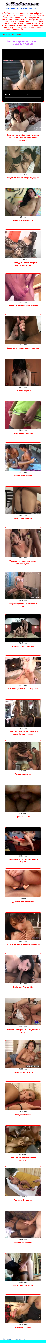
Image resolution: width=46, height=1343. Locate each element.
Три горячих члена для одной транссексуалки (22, 562)
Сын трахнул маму (19, 1342)
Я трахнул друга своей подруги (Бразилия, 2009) (23, 264)
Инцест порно (34, 1342)
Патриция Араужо (23, 774)
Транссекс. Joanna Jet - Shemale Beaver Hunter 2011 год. (23, 732)
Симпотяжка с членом (23, 433)
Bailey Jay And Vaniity (23, 987)
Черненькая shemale (23, 1243)
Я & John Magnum (23, 391)
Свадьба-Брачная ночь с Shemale (23, 305)
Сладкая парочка (23, 1328)
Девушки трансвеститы (23, 902)
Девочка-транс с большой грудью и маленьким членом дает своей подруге (23, 137)
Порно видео (5, 1342)
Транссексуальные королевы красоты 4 (23, 1158)
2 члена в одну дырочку (23, 646)
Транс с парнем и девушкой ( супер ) (23, 944)
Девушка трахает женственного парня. (23, 605)
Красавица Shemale (23, 518)
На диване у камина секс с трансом (23, 689)
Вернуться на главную (12, 34)
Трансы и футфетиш (23, 1200)
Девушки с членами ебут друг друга (23, 178)
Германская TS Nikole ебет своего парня (23, 860)
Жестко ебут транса (23, 476)
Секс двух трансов (23, 1115)
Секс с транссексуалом (23, 1285)
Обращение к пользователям (13, 1339)
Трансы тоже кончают (23, 220)
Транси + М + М (23, 817)
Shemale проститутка (23, 1072)
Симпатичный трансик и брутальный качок (23, 1031)
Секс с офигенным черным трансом (23, 348)
